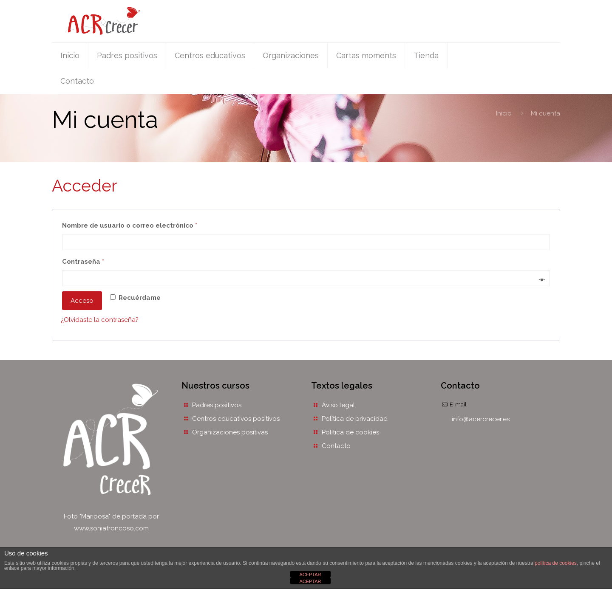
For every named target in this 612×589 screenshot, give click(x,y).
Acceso (82, 300)
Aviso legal (338, 405)
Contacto (336, 446)
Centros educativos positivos (236, 419)
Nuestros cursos (215, 385)
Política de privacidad (355, 419)
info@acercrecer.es (481, 419)
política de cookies (556, 563)
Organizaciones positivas (230, 432)
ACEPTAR (310, 574)
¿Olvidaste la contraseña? (100, 320)
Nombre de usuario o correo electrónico (148, 224)
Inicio (504, 113)
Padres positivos (216, 405)
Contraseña (101, 260)
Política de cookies (350, 432)
